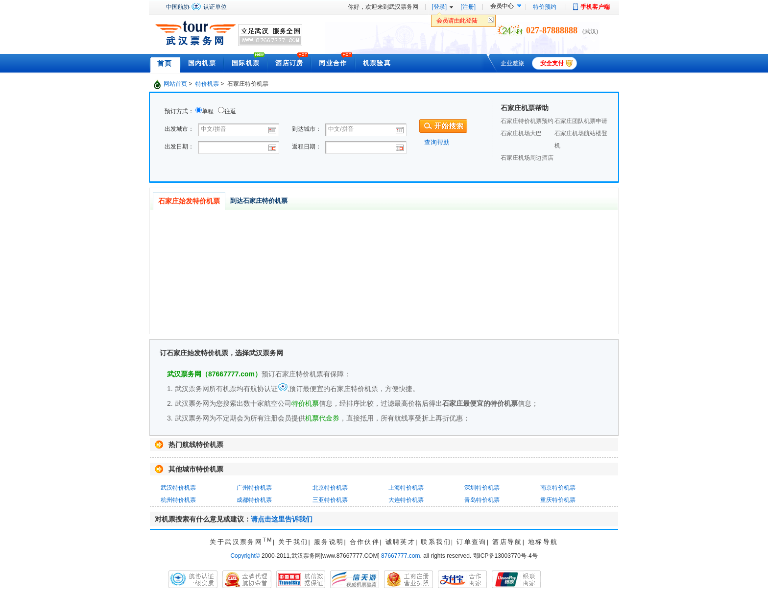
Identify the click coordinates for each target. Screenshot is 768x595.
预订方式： (179, 111)
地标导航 (543, 541)
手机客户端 (595, 6)
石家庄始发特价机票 (189, 201)
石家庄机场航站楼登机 (580, 139)
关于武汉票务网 (241, 541)
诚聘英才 (400, 541)
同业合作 (333, 63)
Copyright (245, 555)
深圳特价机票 (482, 487)
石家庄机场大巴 (521, 133)
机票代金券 (322, 418)
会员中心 (502, 5)
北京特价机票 (330, 487)
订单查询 (471, 541)
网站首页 (175, 83)
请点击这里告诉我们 (281, 519)
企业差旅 (512, 63)
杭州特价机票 (178, 499)
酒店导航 (507, 541)
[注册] (468, 6)
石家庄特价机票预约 (527, 121)
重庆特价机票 (558, 499)
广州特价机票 (254, 487)
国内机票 (202, 63)
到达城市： (306, 128)
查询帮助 (437, 142)
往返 (230, 111)
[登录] (439, 6)
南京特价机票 (558, 487)
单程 (208, 111)
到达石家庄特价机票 (259, 200)
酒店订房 (289, 63)
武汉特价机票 (178, 487)
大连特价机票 (406, 499)
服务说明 (329, 541)
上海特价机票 (406, 487)
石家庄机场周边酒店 (527, 157)
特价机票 (207, 83)
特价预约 (544, 6)
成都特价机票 (254, 499)
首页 (164, 63)
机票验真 (377, 63)
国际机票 (246, 63)
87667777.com (400, 555)
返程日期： (306, 146)
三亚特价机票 (330, 499)
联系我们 (436, 541)
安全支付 (552, 63)
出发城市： (179, 128)
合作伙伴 (365, 541)
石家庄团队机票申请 (580, 121)
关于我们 (293, 541)
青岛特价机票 (482, 499)
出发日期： (179, 146)
